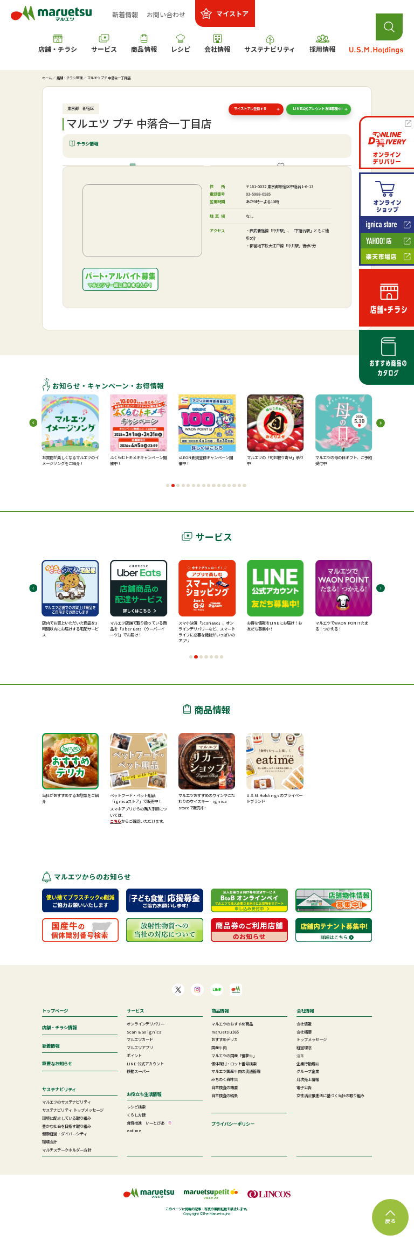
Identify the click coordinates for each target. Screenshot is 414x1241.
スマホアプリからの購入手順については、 (138, 828)
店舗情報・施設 (137, 174)
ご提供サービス (285, 174)
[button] (167, 502)
